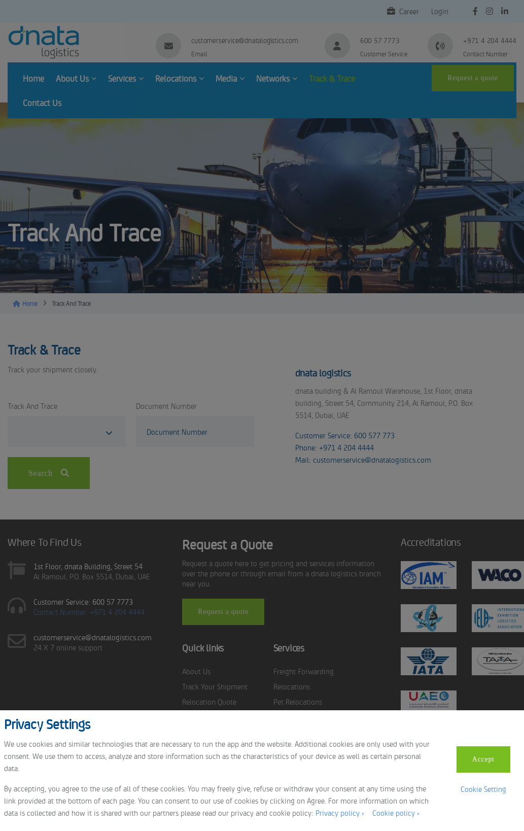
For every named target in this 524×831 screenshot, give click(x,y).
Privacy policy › (340, 812)
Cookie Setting (483, 788)
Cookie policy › (396, 812)
